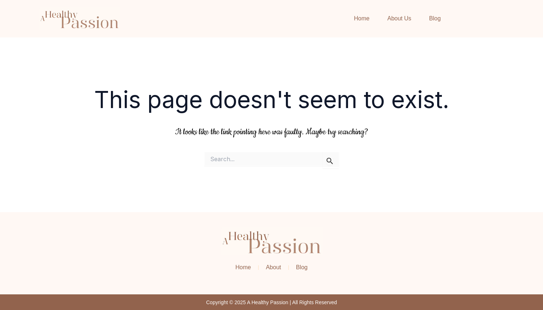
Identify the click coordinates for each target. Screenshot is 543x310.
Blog (435, 18)
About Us (399, 18)
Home (362, 18)
